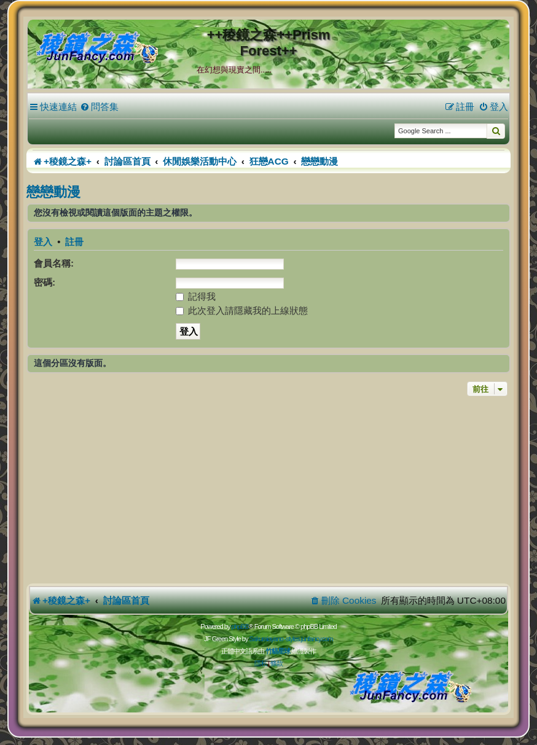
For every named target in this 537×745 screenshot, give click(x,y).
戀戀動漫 (53, 192)
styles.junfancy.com (309, 638)
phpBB (239, 626)
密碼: (44, 282)
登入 (43, 242)
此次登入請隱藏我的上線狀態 (242, 310)
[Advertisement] (268, 491)
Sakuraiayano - (267, 638)
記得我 (196, 296)
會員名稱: (54, 263)
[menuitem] (99, 106)
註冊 (74, 242)
